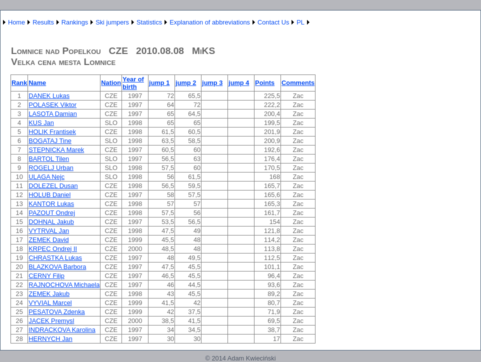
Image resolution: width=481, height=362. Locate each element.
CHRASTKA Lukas (55, 258)
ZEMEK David (48, 240)
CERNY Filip (46, 276)
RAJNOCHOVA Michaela (64, 284)
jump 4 (238, 82)
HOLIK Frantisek (52, 132)
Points (264, 82)
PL (300, 22)
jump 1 (159, 82)
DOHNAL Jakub (51, 222)
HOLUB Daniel (49, 194)
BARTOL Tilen (48, 158)
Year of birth (133, 83)
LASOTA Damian (52, 114)
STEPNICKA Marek (56, 150)
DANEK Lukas (49, 96)
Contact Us (273, 22)
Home (16, 22)
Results (43, 22)
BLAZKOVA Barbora (57, 266)
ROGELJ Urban (51, 168)
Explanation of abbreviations (210, 22)
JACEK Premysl (51, 320)
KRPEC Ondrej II (52, 248)
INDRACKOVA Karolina (61, 330)
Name (37, 82)
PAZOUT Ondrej (51, 212)
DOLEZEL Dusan (53, 186)
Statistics (149, 22)
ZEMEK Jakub (49, 294)
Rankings (75, 22)
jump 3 (212, 82)
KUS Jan (41, 122)
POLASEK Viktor (52, 104)
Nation (111, 82)
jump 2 (186, 82)
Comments (298, 82)
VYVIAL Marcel (50, 302)
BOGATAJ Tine (50, 140)
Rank (19, 82)
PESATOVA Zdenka (56, 312)
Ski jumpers (112, 22)
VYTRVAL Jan (48, 230)
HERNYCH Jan (50, 338)
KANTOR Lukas (51, 204)
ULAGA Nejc (46, 176)
